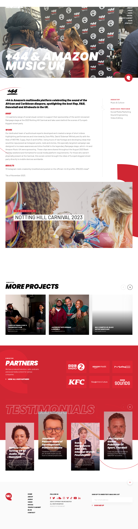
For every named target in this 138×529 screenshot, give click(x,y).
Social (130, 16)
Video (130, 13)
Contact (129, 23)
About (130, 8)
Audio (130, 11)
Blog (130, 21)
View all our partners (18, 384)
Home (130, 6)
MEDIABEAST (61, 511)
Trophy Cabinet (125, 18)
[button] (123, 289)
